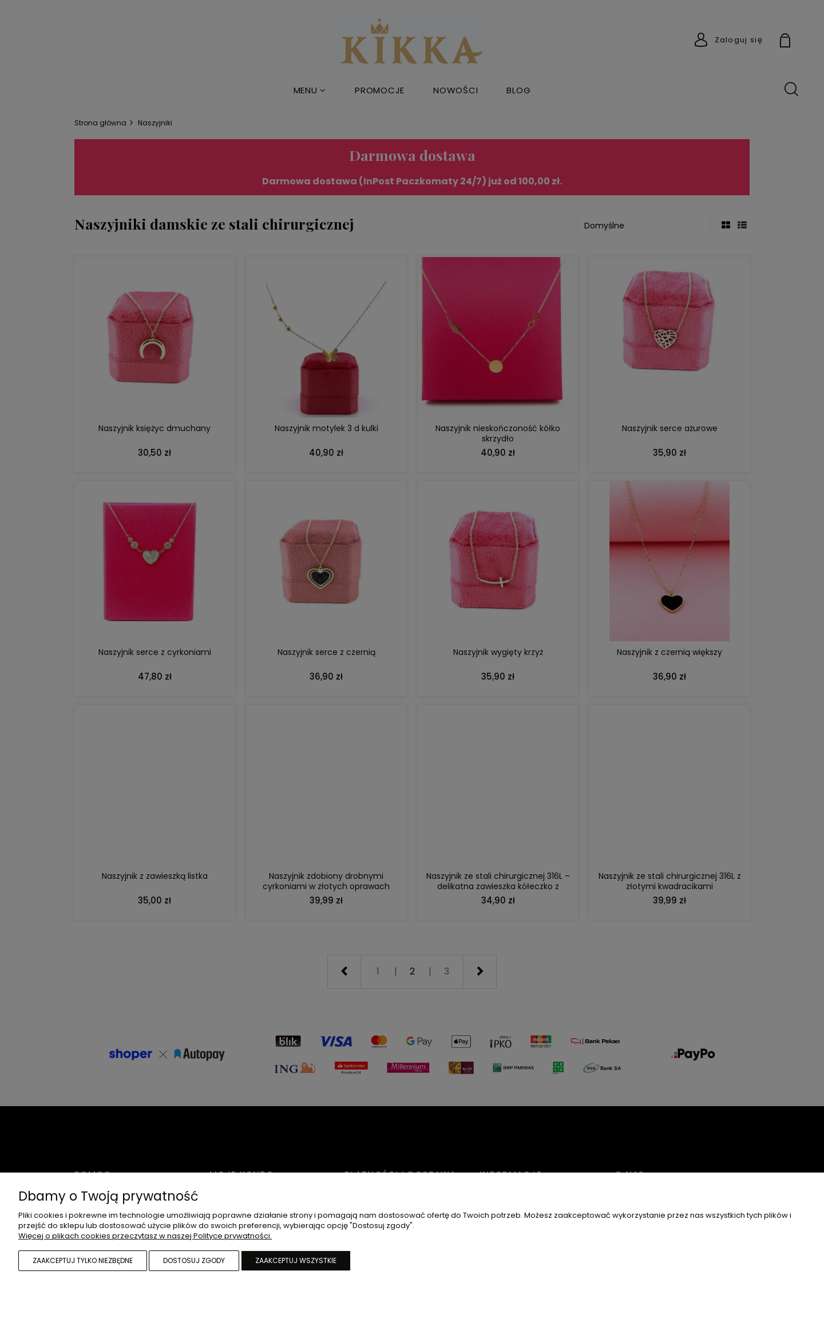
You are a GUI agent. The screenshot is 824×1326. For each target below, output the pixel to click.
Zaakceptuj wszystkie (295, 1260)
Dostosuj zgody (194, 1260)
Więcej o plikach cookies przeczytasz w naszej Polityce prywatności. (145, 1235)
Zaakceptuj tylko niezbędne (83, 1260)
